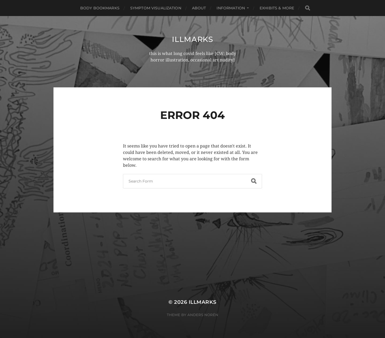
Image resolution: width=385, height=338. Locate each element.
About (199, 8)
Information (231, 8)
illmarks (192, 39)
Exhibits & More (277, 8)
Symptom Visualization (155, 8)
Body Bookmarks (100, 8)
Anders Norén (202, 315)
